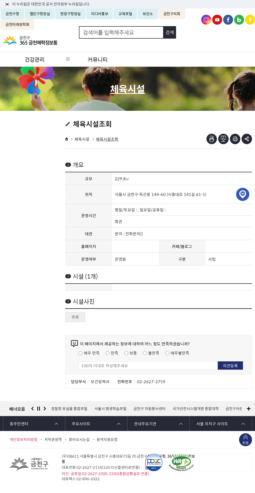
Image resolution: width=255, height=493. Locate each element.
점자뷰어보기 (211, 139)
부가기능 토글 (247, 139)
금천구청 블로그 (239, 20)
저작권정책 (53, 439)
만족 (114, 353)
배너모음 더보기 (249, 409)
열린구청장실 (40, 13)
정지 (38, 409)
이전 (32, 409)
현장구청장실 (70, 13)
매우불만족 (180, 353)
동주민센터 (19, 424)
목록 (75, 317)
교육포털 (125, 13)
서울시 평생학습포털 (110, 408)
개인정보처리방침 (23, 439)
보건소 (148, 13)
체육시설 (81, 139)
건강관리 (34, 59)
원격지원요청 (107, 439)
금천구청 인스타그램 (206, 20)
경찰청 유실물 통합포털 (69, 408)
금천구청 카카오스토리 (250, 20)
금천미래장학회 (17, 24)
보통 (133, 353)
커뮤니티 (96, 59)
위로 (245, 443)
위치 (242, 194)
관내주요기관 (145, 424)
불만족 (153, 353)
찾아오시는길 (79, 439)
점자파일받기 (223, 139)
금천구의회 (171, 13)
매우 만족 (92, 353)
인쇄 (235, 139)
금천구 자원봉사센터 (149, 408)
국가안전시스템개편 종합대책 (196, 408)
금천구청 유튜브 (217, 20)
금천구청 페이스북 (228, 20)
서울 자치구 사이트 (212, 424)
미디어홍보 (99, 13)
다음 (45, 409)
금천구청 (12, 13)
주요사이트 (81, 424)
